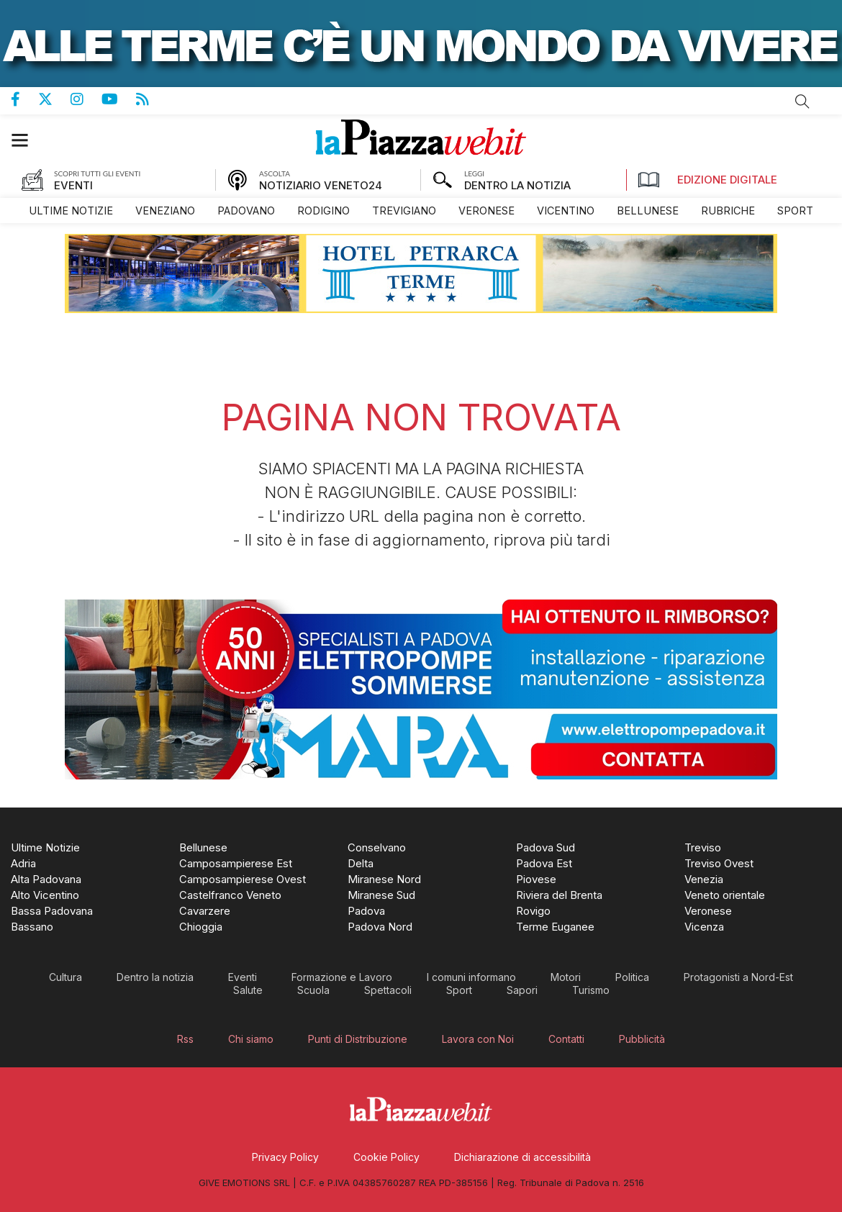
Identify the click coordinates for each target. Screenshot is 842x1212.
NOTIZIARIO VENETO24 (320, 185)
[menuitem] (70, 210)
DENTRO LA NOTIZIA (517, 185)
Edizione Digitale (707, 180)
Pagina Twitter (54, 99)
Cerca (802, 101)
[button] (27, 140)
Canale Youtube (118, 99)
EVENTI (73, 185)
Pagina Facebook (24, 99)
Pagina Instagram (86, 99)
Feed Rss (151, 99)
